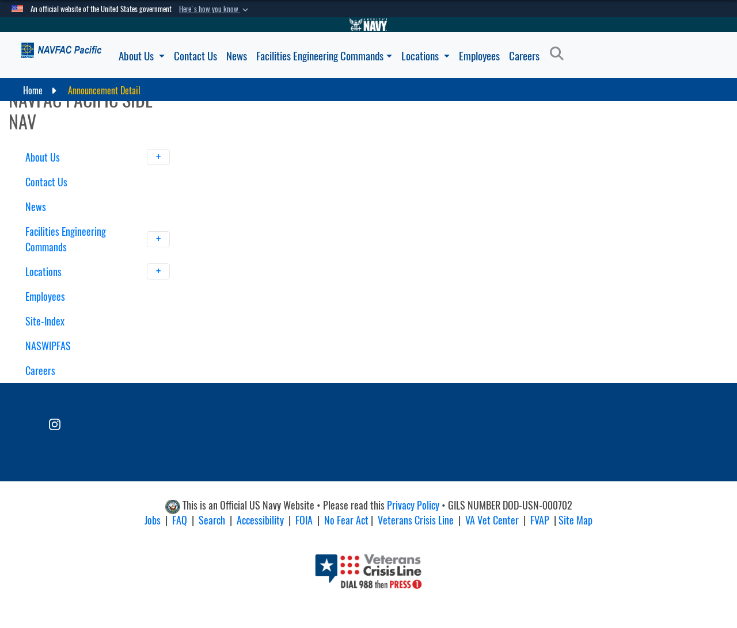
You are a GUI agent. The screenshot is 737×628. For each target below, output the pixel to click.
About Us (142, 55)
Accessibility (260, 520)
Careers (524, 55)
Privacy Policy (413, 505)
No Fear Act (346, 520)
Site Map (575, 520)
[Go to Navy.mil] (368, 24)
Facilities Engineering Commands (324, 55)
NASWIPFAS (48, 346)
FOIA (304, 520)
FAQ (179, 520)
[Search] (560, 54)
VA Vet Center (492, 520)
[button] (214, 9)
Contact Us (195, 55)
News (236, 55)
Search (212, 520)
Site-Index (44, 321)
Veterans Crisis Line (416, 520)
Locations (425, 55)
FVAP (539, 520)
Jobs (153, 520)
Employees (479, 55)
